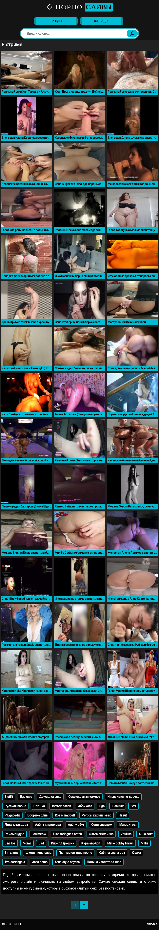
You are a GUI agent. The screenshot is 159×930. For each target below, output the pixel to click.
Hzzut (122, 815)
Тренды (56, 21)
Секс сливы (11, 924)
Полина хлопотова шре (104, 862)
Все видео (101, 21)
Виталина (11, 853)
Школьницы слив (38, 853)
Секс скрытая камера (84, 797)
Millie (144, 843)
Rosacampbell (65, 815)
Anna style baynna (67, 862)
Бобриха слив (37, 815)
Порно (80, 7)
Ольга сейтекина (101, 834)
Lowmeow (38, 834)
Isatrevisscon (61, 806)
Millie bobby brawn (120, 843)
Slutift (9, 797)
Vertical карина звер (96, 815)
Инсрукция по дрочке (123, 797)
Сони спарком (101, 825)
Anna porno (40, 862)
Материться (127, 825)
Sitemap (152, 924)
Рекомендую (14, 834)
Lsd (41, 843)
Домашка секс (50, 797)
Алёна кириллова (48, 825)
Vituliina (126, 834)
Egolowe (26, 797)
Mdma (27, 843)
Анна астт (145, 834)
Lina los (10, 843)
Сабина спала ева (112, 853)
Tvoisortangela (15, 862)
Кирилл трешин (62, 843)
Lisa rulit (118, 806)
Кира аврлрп (90, 843)
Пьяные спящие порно (75, 853)
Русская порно (15, 806)
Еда (102, 806)
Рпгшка (39, 806)
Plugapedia (12, 815)
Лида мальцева (16, 825)
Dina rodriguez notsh (67, 834)
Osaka (136, 853)
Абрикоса (85, 806)
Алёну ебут (76, 825)
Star (133, 806)
